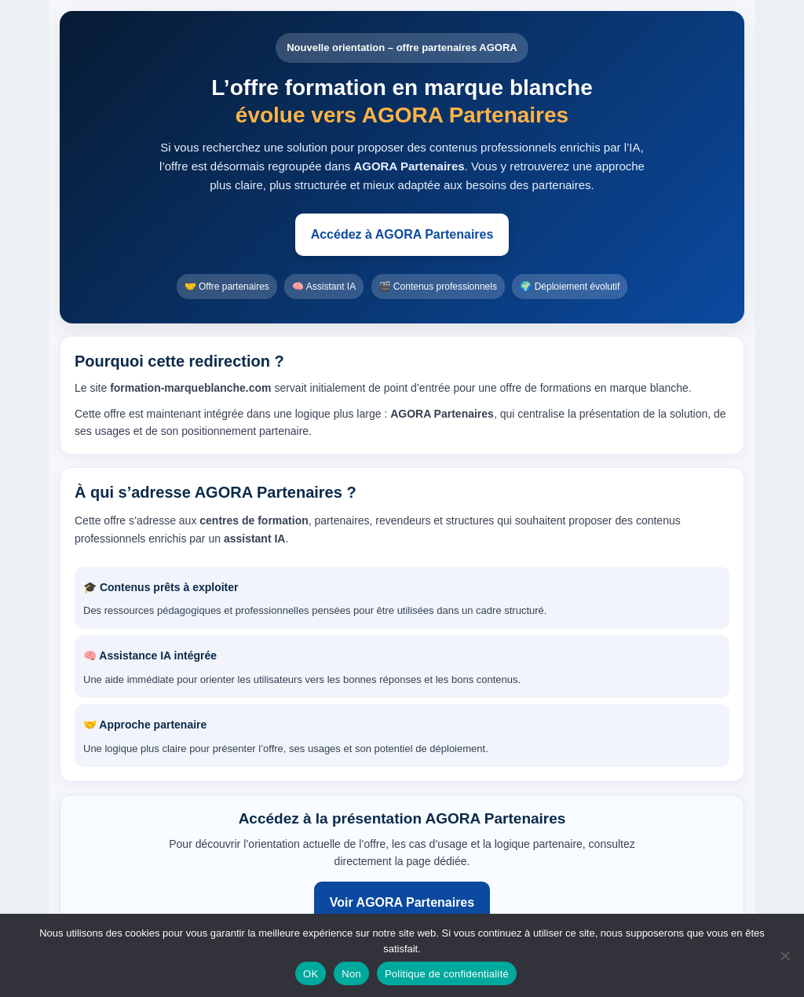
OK (310, 974)
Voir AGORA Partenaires (402, 902)
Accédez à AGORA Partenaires (402, 234)
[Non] (784, 955)
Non (351, 974)
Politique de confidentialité (447, 974)
